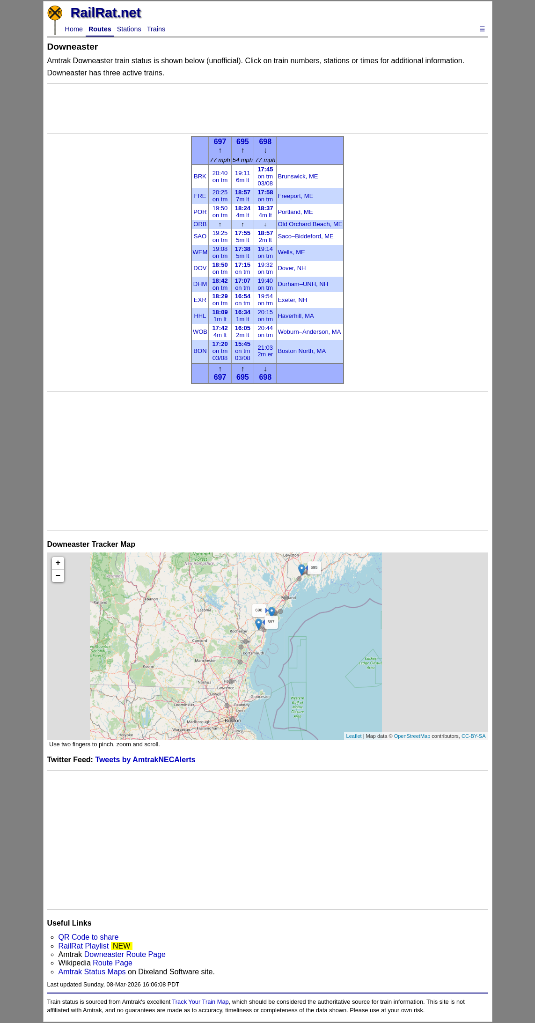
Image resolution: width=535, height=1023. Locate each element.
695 (242, 142)
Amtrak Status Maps (92, 972)
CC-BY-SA (474, 736)
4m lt (242, 212)
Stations (129, 29)
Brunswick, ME (298, 176)
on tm (265, 196)
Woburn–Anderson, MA (309, 331)
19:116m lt (242, 176)
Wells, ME (291, 252)
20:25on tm (220, 196)
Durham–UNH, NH (303, 283)
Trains (156, 29)
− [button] (58, 575)
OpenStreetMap (412, 736)
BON (199, 350)
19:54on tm (265, 300)
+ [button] (58, 563)
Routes (99, 29)
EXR (200, 299)
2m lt (265, 236)
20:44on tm (265, 331)
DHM (200, 283)
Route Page (112, 963)
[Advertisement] (267, 109)
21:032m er (265, 351)
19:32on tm (265, 268)
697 (220, 142)
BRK (200, 176)
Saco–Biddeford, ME (305, 236)
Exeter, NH (292, 299)
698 (265, 142)
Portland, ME (295, 211)
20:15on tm (265, 316)
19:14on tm (265, 252)
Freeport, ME (295, 195)
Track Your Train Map (200, 1001)
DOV (199, 268)
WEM (200, 252)
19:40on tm (265, 284)
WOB (200, 331)
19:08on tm (220, 252)
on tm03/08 (265, 176)
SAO (200, 236)
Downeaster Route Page (125, 954)
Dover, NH (292, 268)
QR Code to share (89, 937)
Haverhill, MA (296, 315)
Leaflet (354, 736)
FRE (200, 195)
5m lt (242, 236)
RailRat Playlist (84, 946)
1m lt (219, 316)
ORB (199, 224)
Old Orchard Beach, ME (310, 224)
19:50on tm (220, 212)
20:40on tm (220, 176)
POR (199, 211)
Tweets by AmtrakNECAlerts (145, 760)
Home (74, 29)
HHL (200, 315)
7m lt (242, 196)
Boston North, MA (302, 350)
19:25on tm (220, 236)
